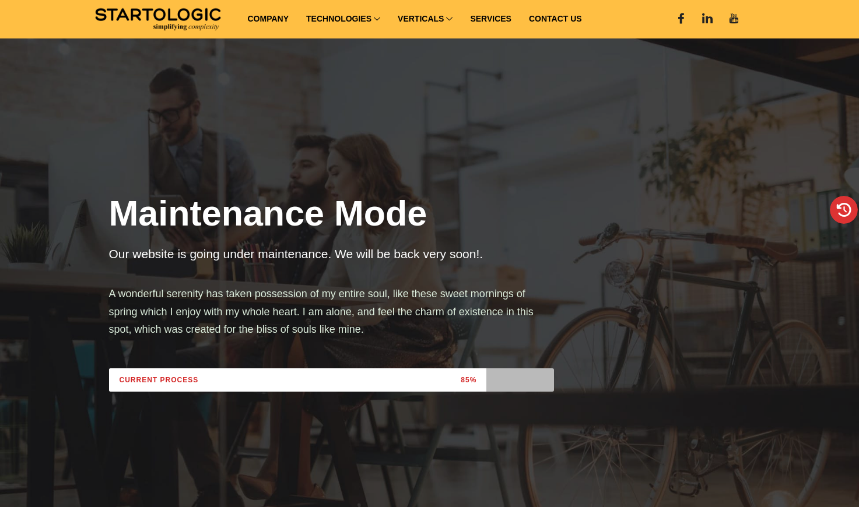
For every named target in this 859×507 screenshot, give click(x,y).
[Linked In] (707, 19)
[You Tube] (733, 19)
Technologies (343, 19)
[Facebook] (681, 19)
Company (268, 18)
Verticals (425, 19)
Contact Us (555, 18)
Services (490, 18)
